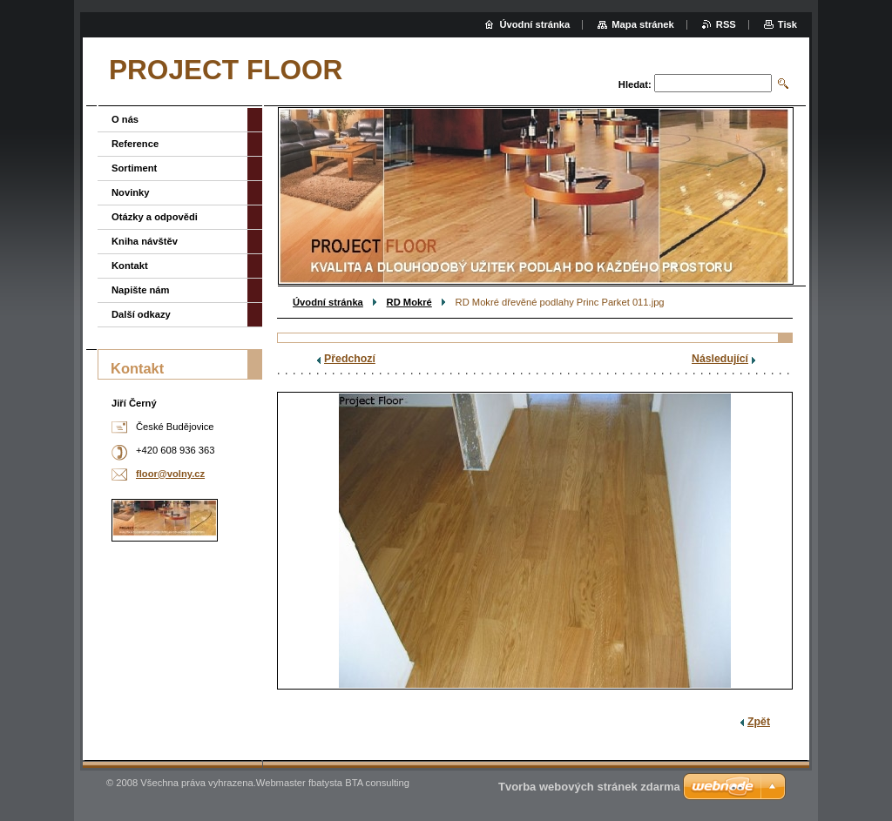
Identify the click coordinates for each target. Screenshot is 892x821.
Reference (135, 143)
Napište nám (141, 290)
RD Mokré (409, 302)
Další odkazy (141, 314)
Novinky (131, 192)
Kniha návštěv (145, 241)
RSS (726, 24)
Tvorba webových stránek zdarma (589, 786)
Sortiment (134, 168)
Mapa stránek (643, 24)
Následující (720, 359)
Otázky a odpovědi (155, 217)
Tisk (787, 24)
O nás (125, 119)
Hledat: (635, 84)
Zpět (758, 722)
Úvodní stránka (328, 302)
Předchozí (349, 359)
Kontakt (130, 265)
